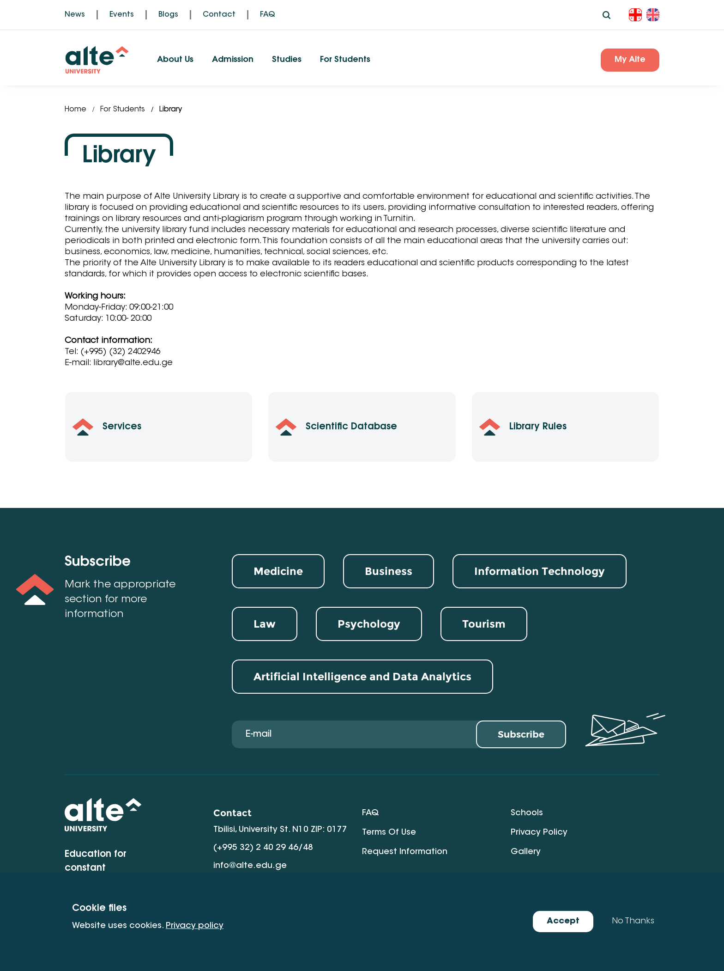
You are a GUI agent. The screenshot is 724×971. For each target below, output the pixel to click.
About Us (175, 60)
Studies (287, 60)
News (75, 14)
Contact (219, 14)
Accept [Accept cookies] (563, 921)
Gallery (526, 852)
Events (121, 14)
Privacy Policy (539, 833)
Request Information (404, 852)
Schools (527, 813)
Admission (232, 60)
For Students (345, 60)
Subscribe (521, 734)
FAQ (267, 14)
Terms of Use (389, 833)
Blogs (168, 14)
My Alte (630, 60)
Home (75, 109)
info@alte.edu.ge (250, 866)
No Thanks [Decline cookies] (633, 921)
